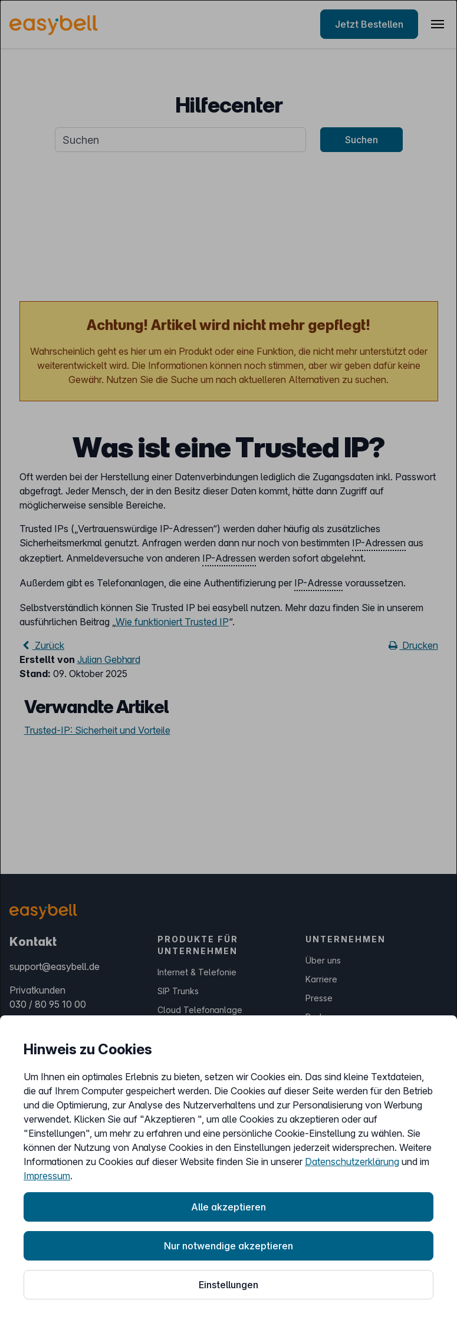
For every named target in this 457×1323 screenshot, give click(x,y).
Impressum (47, 1176)
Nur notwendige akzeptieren (228, 1246)
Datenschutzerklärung (352, 1161)
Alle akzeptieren (228, 1207)
